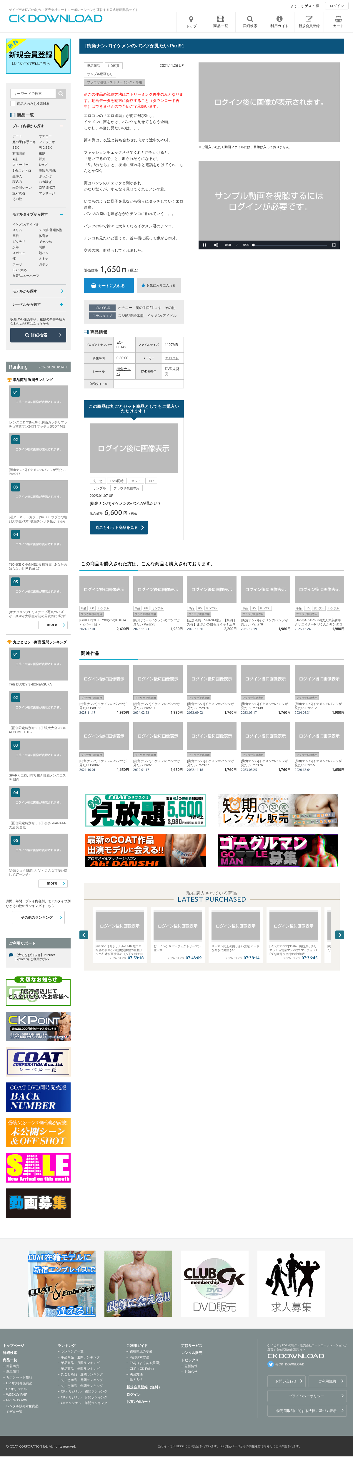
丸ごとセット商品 (19, 1377)
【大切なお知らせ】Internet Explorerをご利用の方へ (35, 957)
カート (338, 26)
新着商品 (12, 1366)
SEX (15, 147)
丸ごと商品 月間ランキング (82, 1380)
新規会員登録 (309, 26)
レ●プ (43, 164)
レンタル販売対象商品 (22, 1406)
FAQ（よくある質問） (146, 1363)
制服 (42, 247)
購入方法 (136, 1380)
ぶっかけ (45, 176)
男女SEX (45, 147)
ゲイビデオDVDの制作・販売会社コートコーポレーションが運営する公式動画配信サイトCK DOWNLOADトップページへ (56, 18)
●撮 (15, 159)
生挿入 (17, 176)
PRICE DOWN (16, 1400)
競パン (44, 253)
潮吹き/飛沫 (47, 170)
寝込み (17, 181)
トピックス (190, 1360)
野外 (42, 159)
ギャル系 (45, 241)
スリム (17, 230)
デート (17, 136)
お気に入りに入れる (161, 285)
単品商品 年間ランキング (80, 1368)
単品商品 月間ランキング (80, 1363)
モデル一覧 (14, 1411)
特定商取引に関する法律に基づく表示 (307, 1411)
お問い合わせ (286, 1381)
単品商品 (12, 1371)
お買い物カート (138, 1402)
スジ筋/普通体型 (131, 316)
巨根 (15, 236)
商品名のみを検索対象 (33, 103)
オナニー (125, 308)
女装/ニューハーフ (25, 275)
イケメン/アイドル (161, 316)
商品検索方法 (139, 1357)
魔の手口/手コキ (148, 308)
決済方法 (136, 1374)
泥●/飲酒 (18, 193)
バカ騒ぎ (45, 181)
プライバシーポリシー (306, 1396)
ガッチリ (18, 241)
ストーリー (20, 164)
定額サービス (191, 1346)
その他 (170, 308)
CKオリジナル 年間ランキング (84, 1403)
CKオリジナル (16, 1389)
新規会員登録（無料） (144, 1387)
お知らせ (190, 1371)
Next (339, 935)
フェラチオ (47, 142)
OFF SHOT (47, 187)
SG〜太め (19, 270)
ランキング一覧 (72, 1351)
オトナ (44, 258)
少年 (15, 247)
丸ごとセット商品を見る (117, 527)
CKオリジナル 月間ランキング (84, 1397)
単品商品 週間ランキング (80, 1357)
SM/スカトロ (21, 170)
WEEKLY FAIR (16, 1394)
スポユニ (18, 253)
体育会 (44, 236)
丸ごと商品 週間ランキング (82, 1374)
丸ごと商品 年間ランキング (82, 1386)
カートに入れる (111, 286)
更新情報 (190, 1366)
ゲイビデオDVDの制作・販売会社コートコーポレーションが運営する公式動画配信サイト (74, 9)
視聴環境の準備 (141, 1351)
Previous (83, 935)
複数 (42, 153)
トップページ (13, 1346)
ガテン (44, 264)
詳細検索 (39, 335)
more (52, 624)
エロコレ (172, 358)
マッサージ (47, 193)
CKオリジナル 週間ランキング (84, 1391)
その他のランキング (37, 917)
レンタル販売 (191, 1353)
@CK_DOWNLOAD (289, 1364)
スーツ (17, 264)
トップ (191, 26)
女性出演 (18, 153)
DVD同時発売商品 (19, 1383)
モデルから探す (24, 291)
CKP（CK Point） (143, 1368)
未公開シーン (22, 187)
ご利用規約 (327, 1381)
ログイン (337, 6)
